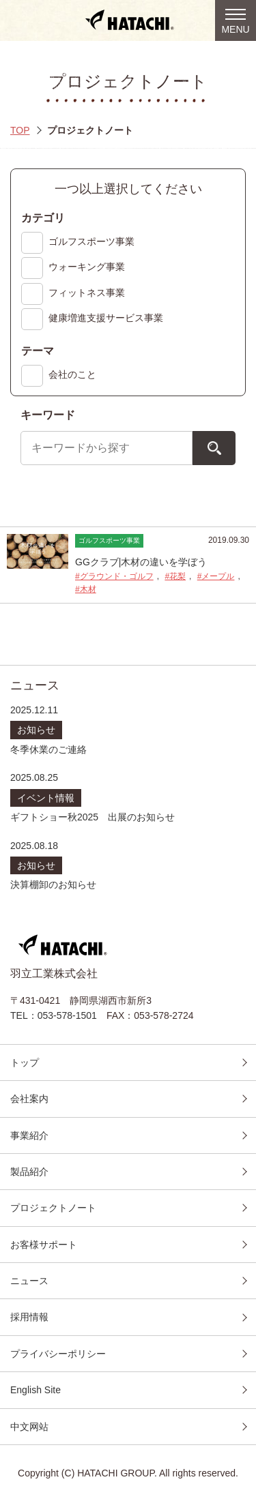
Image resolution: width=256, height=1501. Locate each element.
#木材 (85, 589)
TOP (20, 130)
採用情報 (29, 1316)
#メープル (216, 576)
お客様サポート (43, 1244)
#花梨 (175, 576)
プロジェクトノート (53, 1207)
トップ (24, 1062)
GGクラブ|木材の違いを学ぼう (141, 561)
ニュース (29, 1280)
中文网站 (29, 1426)
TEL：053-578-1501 (53, 1015)
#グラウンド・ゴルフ (114, 576)
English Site (35, 1389)
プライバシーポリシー (58, 1353)
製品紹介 (29, 1171)
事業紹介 (29, 1135)
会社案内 (29, 1098)
